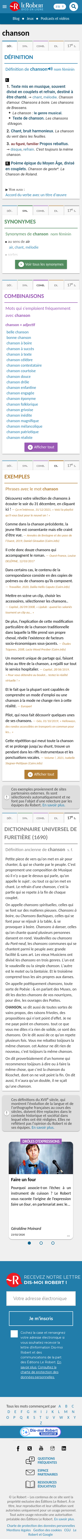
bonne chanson (19, 337)
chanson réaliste (20, 437)
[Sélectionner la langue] (60, 6)
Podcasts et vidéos (55, 18)
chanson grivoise (20, 409)
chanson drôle (18, 382)
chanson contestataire (24, 365)
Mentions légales (18, 1530)
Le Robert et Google (52, 1532)
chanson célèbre (20, 359)
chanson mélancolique (24, 426)
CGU (67, 1530)
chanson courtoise (21, 370)
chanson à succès (20, 348)
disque (16, 149)
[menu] (5, 6)
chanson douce (19, 376)
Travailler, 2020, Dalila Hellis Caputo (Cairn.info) (39, 587)
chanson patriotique (23, 431)
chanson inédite (19, 415)
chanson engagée (20, 393)
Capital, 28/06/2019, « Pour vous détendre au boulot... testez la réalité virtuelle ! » (37, 674)
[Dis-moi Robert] (41, 1432)
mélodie (50, 97)
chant (37, 97)
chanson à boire (19, 343)
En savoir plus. (53, 805)
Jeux (29, 18)
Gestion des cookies (47, 1530)
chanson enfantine (21, 387)
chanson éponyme (21, 398)
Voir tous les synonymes (44, 264)
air (11, 247)
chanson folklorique (22, 404)
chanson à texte (19, 354)
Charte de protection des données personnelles (41, 1526)
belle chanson (18, 332)
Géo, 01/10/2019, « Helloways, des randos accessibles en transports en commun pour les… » (40, 726)
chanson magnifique (23, 420)
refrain (28, 149)
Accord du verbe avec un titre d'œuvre (36, 194)
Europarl (26, 706)
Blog (15, 18)
